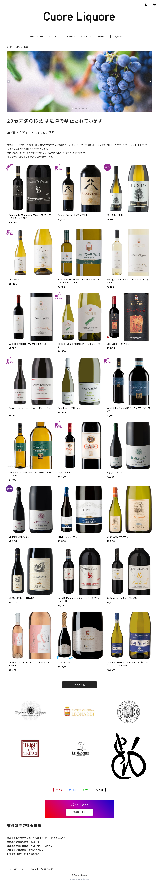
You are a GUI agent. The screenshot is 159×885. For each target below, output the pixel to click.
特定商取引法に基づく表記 (42, 869)
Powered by (79, 880)
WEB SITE (85, 36)
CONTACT (102, 36)
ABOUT (71, 36)
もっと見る (79, 684)
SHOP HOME (37, 36)
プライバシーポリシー (17, 869)
